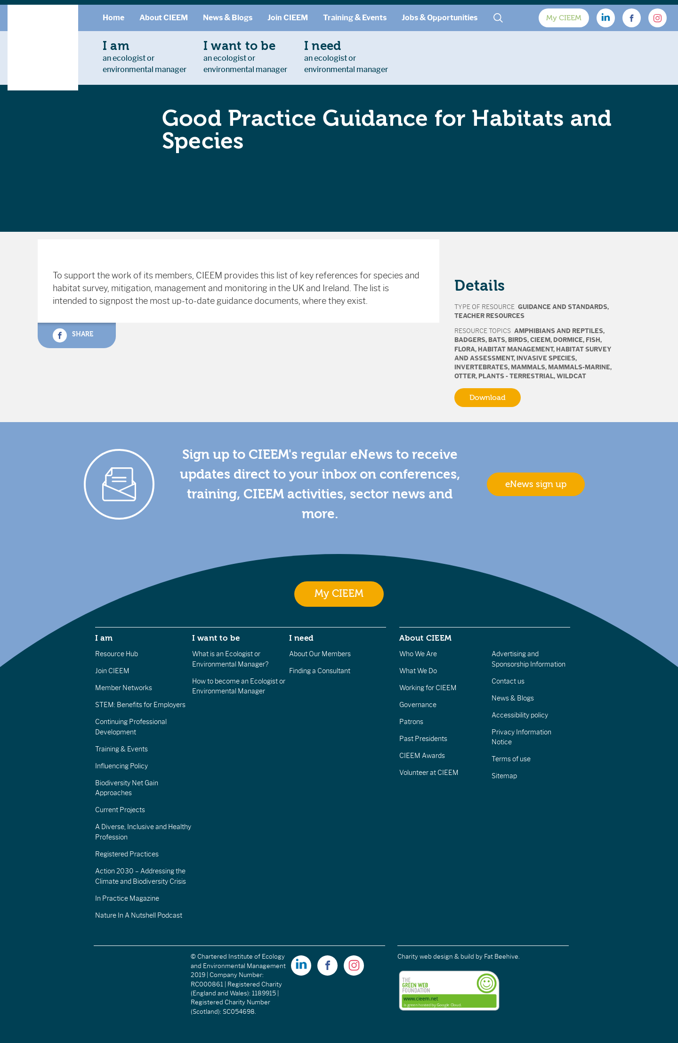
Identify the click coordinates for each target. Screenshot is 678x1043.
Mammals (528, 367)
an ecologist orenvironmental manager (144, 56)
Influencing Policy (121, 766)
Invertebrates (481, 367)
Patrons (411, 721)
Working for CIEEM (428, 688)
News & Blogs (227, 17)
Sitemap (504, 776)
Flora (464, 349)
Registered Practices (127, 854)
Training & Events (355, 17)
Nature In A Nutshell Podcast (138, 915)
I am (104, 638)
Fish (593, 339)
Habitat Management (515, 349)
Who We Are (418, 654)
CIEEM (540, 339)
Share (73, 335)
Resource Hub (116, 654)
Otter (465, 376)
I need (301, 638)
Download (487, 397)
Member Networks (123, 688)
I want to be (216, 638)
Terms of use (511, 759)
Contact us (508, 681)
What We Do (418, 671)
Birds (517, 339)
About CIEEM (163, 17)
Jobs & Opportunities (439, 17)
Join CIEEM (287, 17)
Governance (417, 705)
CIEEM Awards (422, 755)
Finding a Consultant (319, 671)
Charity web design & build (435, 956)
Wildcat (571, 376)
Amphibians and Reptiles (558, 330)
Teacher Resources (489, 315)
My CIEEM (563, 18)
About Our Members (320, 654)
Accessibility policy (520, 715)
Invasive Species (546, 358)
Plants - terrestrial (516, 376)
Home (113, 17)
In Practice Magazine (127, 898)
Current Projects (120, 810)
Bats (496, 339)
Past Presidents (423, 738)
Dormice (568, 339)
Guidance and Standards (562, 306)
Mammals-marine (579, 367)
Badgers (469, 339)
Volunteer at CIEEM (429, 772)
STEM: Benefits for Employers (140, 705)
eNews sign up (535, 484)
